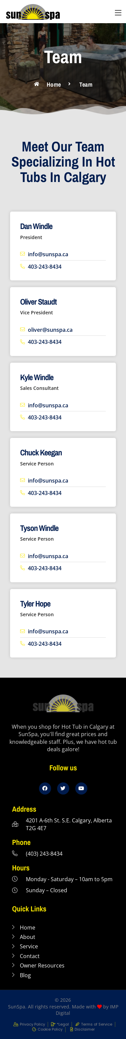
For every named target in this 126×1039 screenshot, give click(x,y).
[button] (118, 12)
